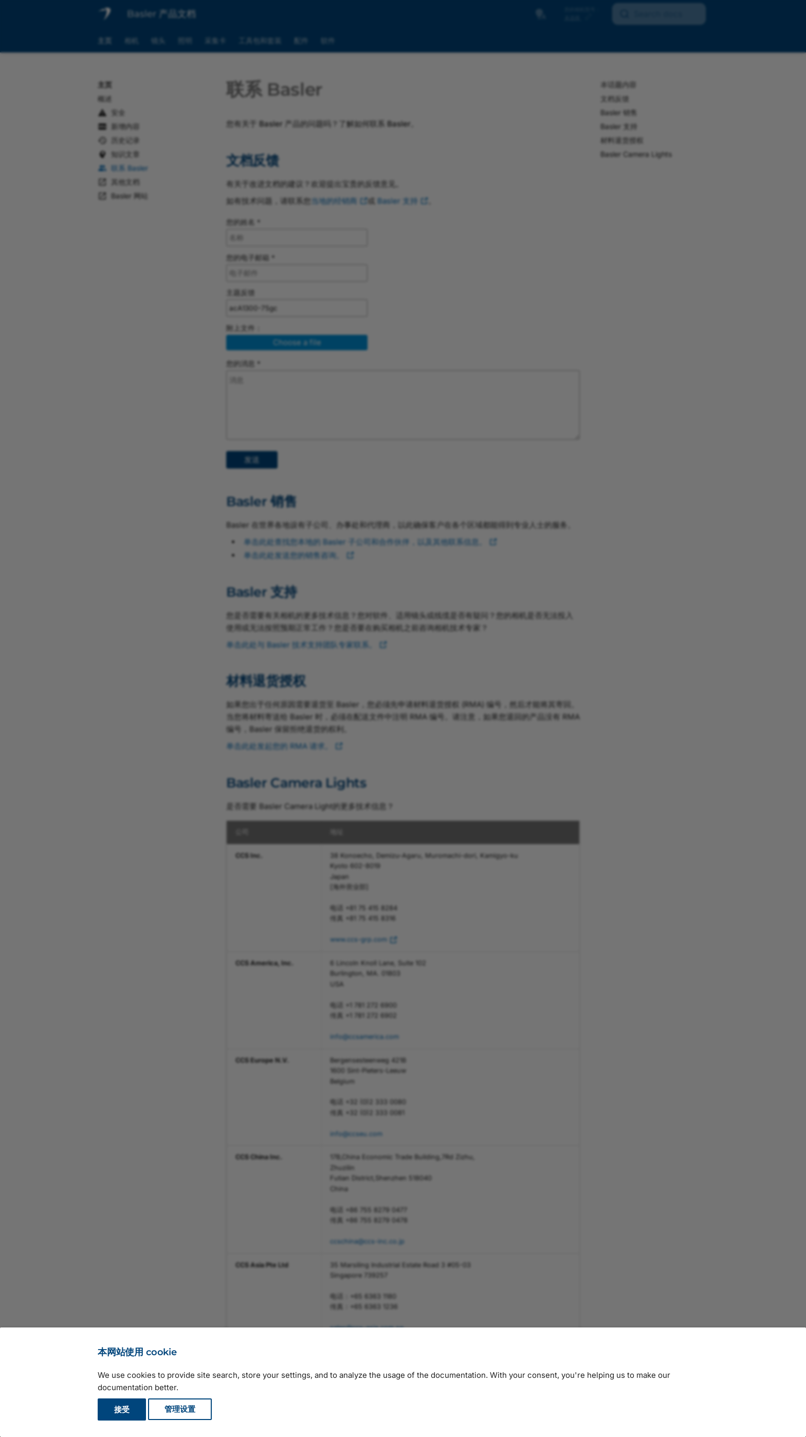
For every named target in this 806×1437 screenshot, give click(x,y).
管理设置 (179, 1409)
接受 (122, 1409)
